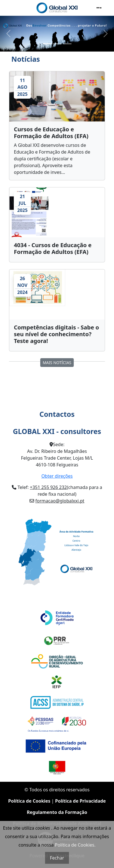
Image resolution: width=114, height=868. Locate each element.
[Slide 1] (47, 44)
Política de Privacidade (80, 801)
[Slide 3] (67, 44)
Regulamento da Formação (57, 812)
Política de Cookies (29, 801)
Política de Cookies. (75, 845)
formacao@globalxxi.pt (59, 501)
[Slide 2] (57, 44)
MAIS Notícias (57, 362)
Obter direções (57, 476)
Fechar (57, 858)
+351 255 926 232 (48, 487)
